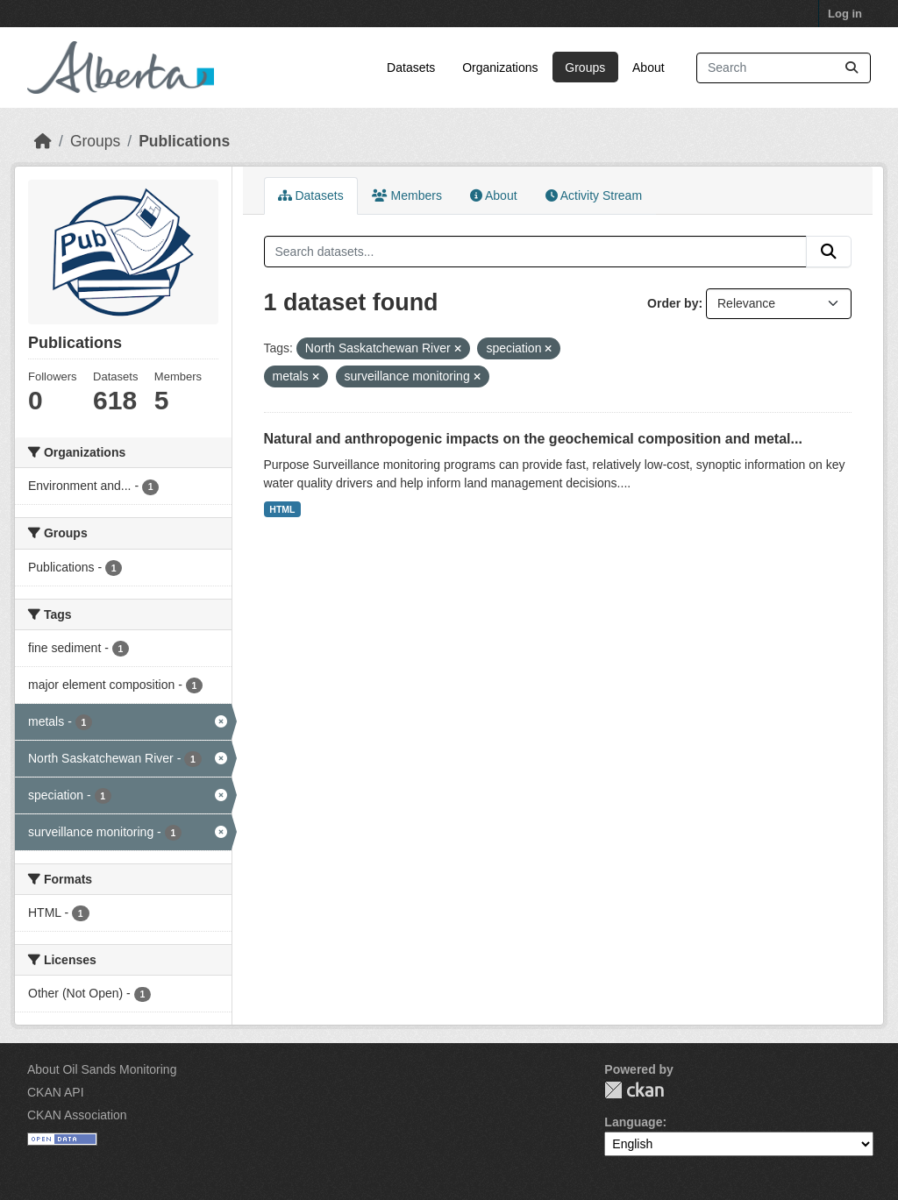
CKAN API (55, 1092)
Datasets (411, 67)
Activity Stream (593, 195)
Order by (672, 303)
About (648, 67)
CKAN (634, 1090)
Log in (845, 13)
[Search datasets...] (783, 68)
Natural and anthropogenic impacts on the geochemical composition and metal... (533, 438)
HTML (282, 509)
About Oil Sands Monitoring (101, 1069)
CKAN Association (77, 1115)
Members (407, 195)
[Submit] (851, 68)
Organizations (500, 67)
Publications (184, 141)
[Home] (43, 141)
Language (633, 1122)
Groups (585, 67)
